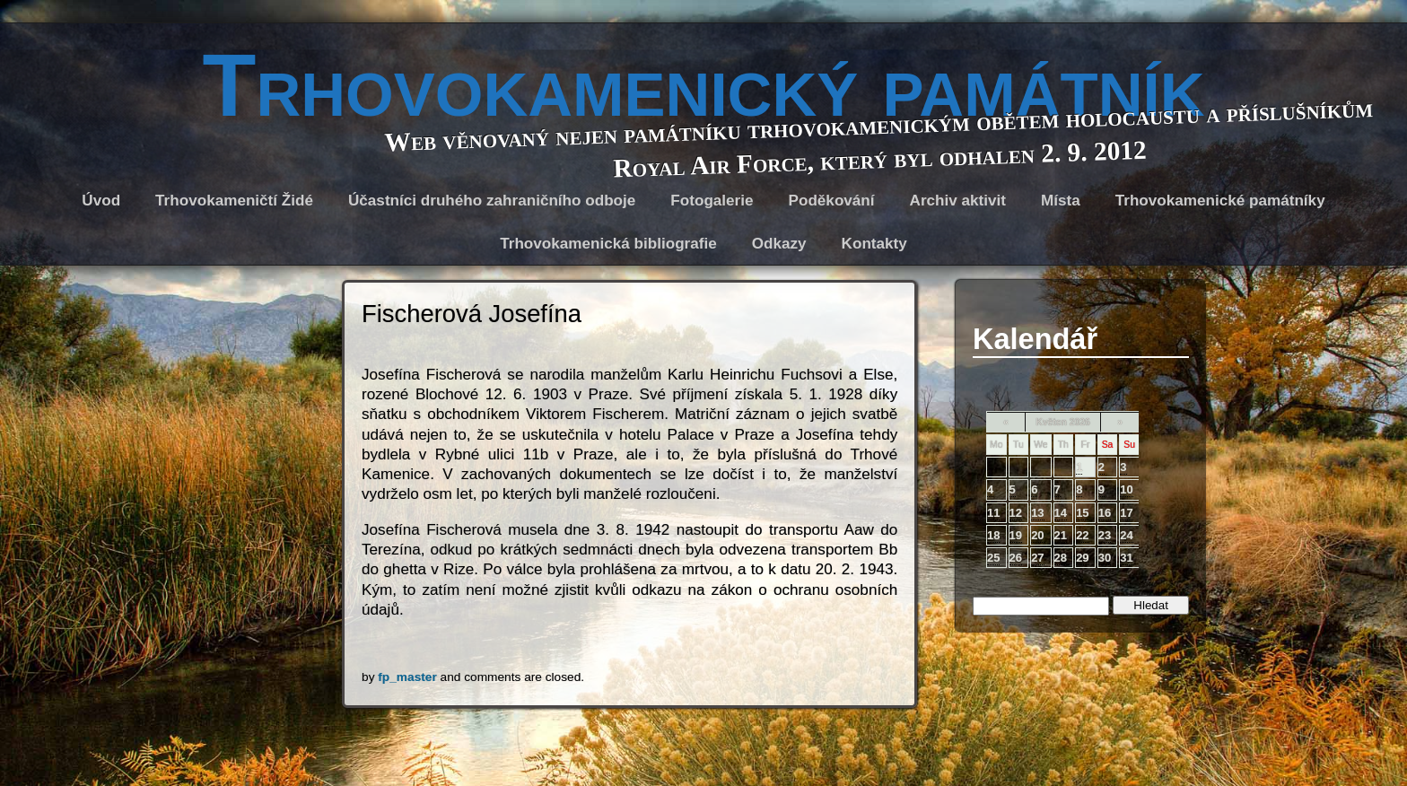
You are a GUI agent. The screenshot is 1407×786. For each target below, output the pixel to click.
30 (1104, 557)
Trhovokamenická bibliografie (608, 243)
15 (1082, 513)
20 (1037, 535)
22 (1082, 535)
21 (1060, 535)
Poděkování (832, 200)
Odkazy (779, 243)
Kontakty (874, 243)
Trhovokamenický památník (704, 85)
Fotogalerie (711, 200)
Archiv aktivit (958, 200)
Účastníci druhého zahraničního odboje (491, 200)
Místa (1060, 200)
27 (1037, 557)
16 (1104, 513)
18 (993, 535)
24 (1126, 535)
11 (993, 513)
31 (1126, 557)
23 (1104, 535)
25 (993, 557)
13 (1037, 513)
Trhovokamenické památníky (1220, 200)
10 (1126, 489)
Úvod (101, 200)
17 (1126, 513)
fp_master (407, 677)
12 (1015, 513)
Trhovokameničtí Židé (234, 200)
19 (1015, 535)
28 (1060, 557)
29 (1082, 557)
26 (1015, 557)
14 (1060, 513)
